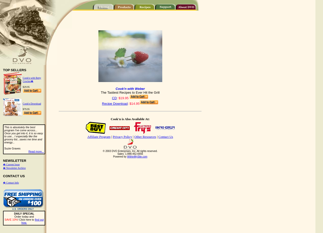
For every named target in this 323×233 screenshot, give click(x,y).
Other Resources (145, 137)
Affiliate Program (99, 137)
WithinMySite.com (137, 156)
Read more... (36, 151)
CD (114, 98)
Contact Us (165, 137)
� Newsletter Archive (14, 168)
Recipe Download (115, 104)
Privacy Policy (122, 137)
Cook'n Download (32, 103)
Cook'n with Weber (130, 89)
